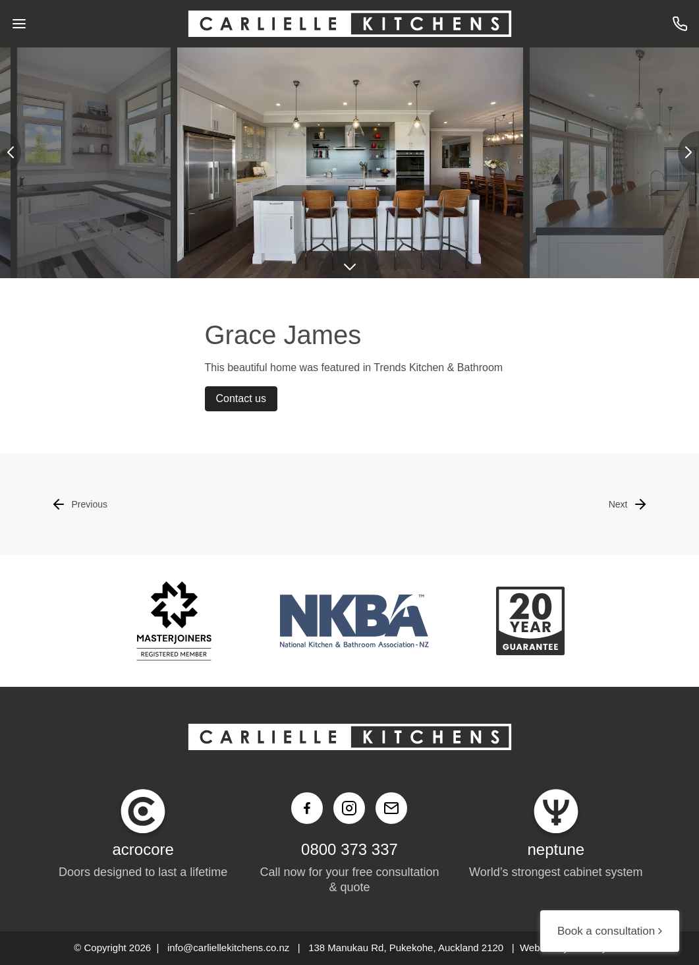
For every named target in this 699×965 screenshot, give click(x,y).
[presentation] (10, 152)
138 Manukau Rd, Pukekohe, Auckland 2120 (405, 947)
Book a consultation (609, 931)
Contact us (241, 398)
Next (629, 504)
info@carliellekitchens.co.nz (228, 947)
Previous (79, 504)
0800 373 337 (349, 849)
